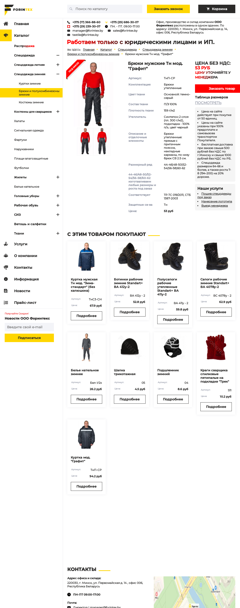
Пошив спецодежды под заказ (214, 195)
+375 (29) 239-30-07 (86, 26)
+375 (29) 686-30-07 (124, 22)
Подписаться (29, 338)
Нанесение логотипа (216, 201)
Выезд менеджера (214, 205)
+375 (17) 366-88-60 (86, 22)
